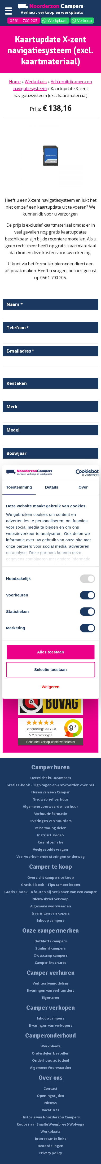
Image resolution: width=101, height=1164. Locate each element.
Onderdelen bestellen (50, 1053)
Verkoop (84, 20)
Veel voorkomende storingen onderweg (50, 856)
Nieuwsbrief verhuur (50, 799)
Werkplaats (58, 20)
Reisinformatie (50, 842)
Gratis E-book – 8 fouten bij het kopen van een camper (50, 891)
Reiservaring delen (51, 827)
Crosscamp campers (51, 955)
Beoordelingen (50, 1145)
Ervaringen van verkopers (50, 1025)
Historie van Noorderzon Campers (50, 1117)
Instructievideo (50, 835)
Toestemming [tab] (19, 487)
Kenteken (17, 383)
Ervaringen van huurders (50, 820)
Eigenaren (50, 997)
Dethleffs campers (50, 941)
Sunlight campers (50, 948)
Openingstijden (50, 1095)
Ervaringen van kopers (51, 913)
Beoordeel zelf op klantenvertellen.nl (50, 742)
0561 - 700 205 (23, 20)
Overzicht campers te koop (50, 877)
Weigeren (50, 686)
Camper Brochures (50, 962)
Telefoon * (18, 328)
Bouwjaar (17, 453)
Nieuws (50, 1102)
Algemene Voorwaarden (50, 1067)
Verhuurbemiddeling (50, 983)
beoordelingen (40, 735)
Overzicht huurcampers (50, 777)
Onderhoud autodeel (50, 1060)
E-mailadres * (20, 351)
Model (13, 430)
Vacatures (50, 1110)
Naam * (15, 304)
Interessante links (50, 1138)
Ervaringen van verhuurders (50, 990)
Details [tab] (51, 487)
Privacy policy (50, 1152)
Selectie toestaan (50, 669)
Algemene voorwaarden (50, 906)
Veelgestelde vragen (50, 849)
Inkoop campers (50, 920)
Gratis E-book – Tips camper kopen (50, 884)
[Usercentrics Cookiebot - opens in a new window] (75, 472)
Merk (12, 407)
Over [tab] (83, 487)
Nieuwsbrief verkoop (50, 899)
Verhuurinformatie (50, 813)
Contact (50, 1088)
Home (15, 82)
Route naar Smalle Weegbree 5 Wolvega (50, 1124)
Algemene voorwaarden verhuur (50, 806)
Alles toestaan (50, 652)
